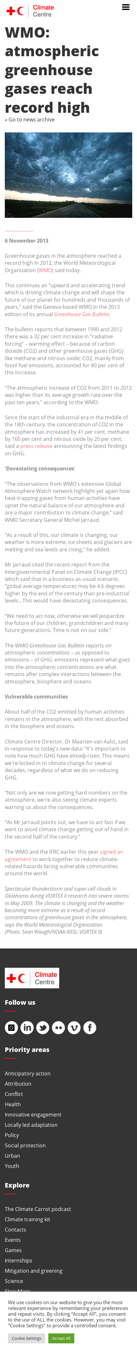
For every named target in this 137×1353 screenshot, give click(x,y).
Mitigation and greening (33, 1270)
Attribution (18, 1083)
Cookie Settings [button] (26, 1338)
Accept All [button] (61, 1338)
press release (36, 445)
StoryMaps (18, 1291)
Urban (12, 1155)
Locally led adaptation (31, 1124)
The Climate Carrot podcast (38, 1209)
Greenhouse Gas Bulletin (81, 314)
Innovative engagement (33, 1114)
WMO (45, 270)
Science (14, 1280)
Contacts (15, 1229)
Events (13, 1239)
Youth (12, 1165)
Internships (18, 1260)
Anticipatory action (28, 1073)
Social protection (25, 1145)
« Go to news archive (30, 119)
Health (13, 1104)
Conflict (14, 1093)
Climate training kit (27, 1219)
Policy (12, 1135)
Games (13, 1250)
